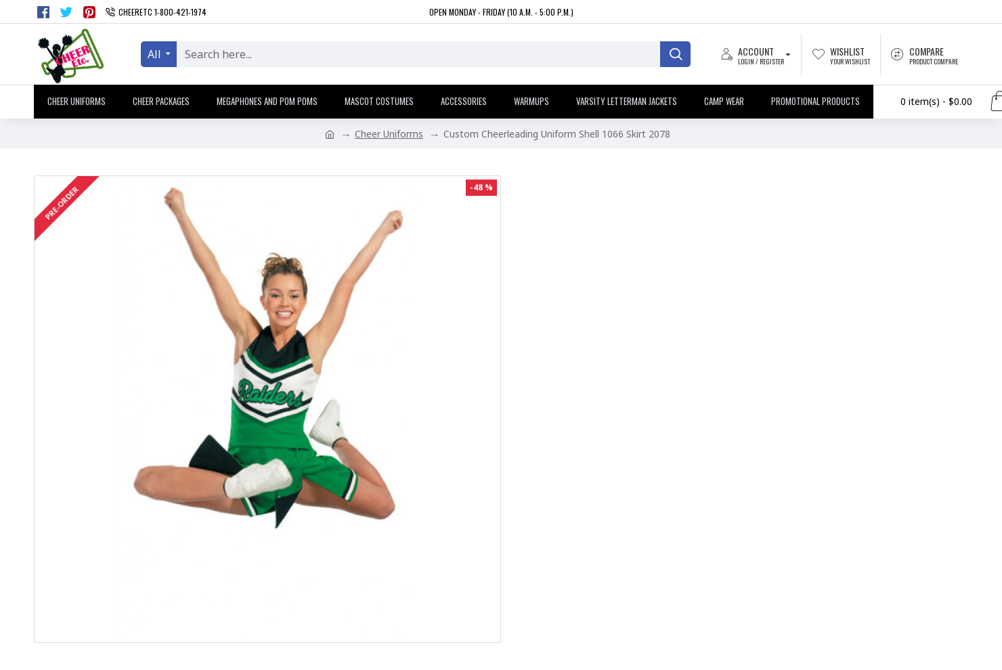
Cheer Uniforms (389, 133)
